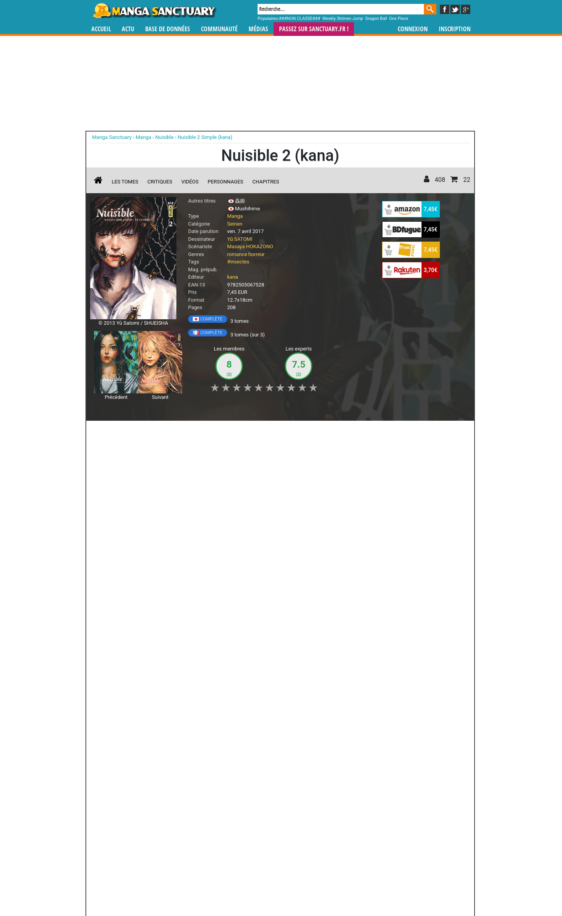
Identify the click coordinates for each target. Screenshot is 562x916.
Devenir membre (246, 888)
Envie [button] (221, 431)
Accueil (101, 29)
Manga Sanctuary (180, 842)
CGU (310, 888)
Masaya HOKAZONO (250, 246)
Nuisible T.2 (135, 485)
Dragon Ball (376, 18)
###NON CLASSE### (299, 18)
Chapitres (266, 182)
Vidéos (189, 182)
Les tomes (125, 182)
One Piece (398, 18)
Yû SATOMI (240, 239)
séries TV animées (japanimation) (391, 842)
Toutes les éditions (215, 747)
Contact (324, 888)
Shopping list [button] (185, 431)
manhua (339, 842)
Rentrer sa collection (283, 888)
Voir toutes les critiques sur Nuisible (215, 583)
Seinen (234, 224)
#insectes (238, 262)
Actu (128, 29)
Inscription (455, 29)
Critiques (160, 182)
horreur (256, 254)
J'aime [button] (111, 431)
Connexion (413, 29)
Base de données (167, 29)
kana (232, 277)
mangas (303, 842)
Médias (258, 29)
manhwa (321, 842)
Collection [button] (145, 431)
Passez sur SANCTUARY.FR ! (314, 29)
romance (237, 254)
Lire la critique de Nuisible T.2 (131, 543)
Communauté (219, 29)
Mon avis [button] (254, 431)
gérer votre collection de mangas (257, 849)
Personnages (225, 182)
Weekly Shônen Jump (342, 18)
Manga (154, 10)
